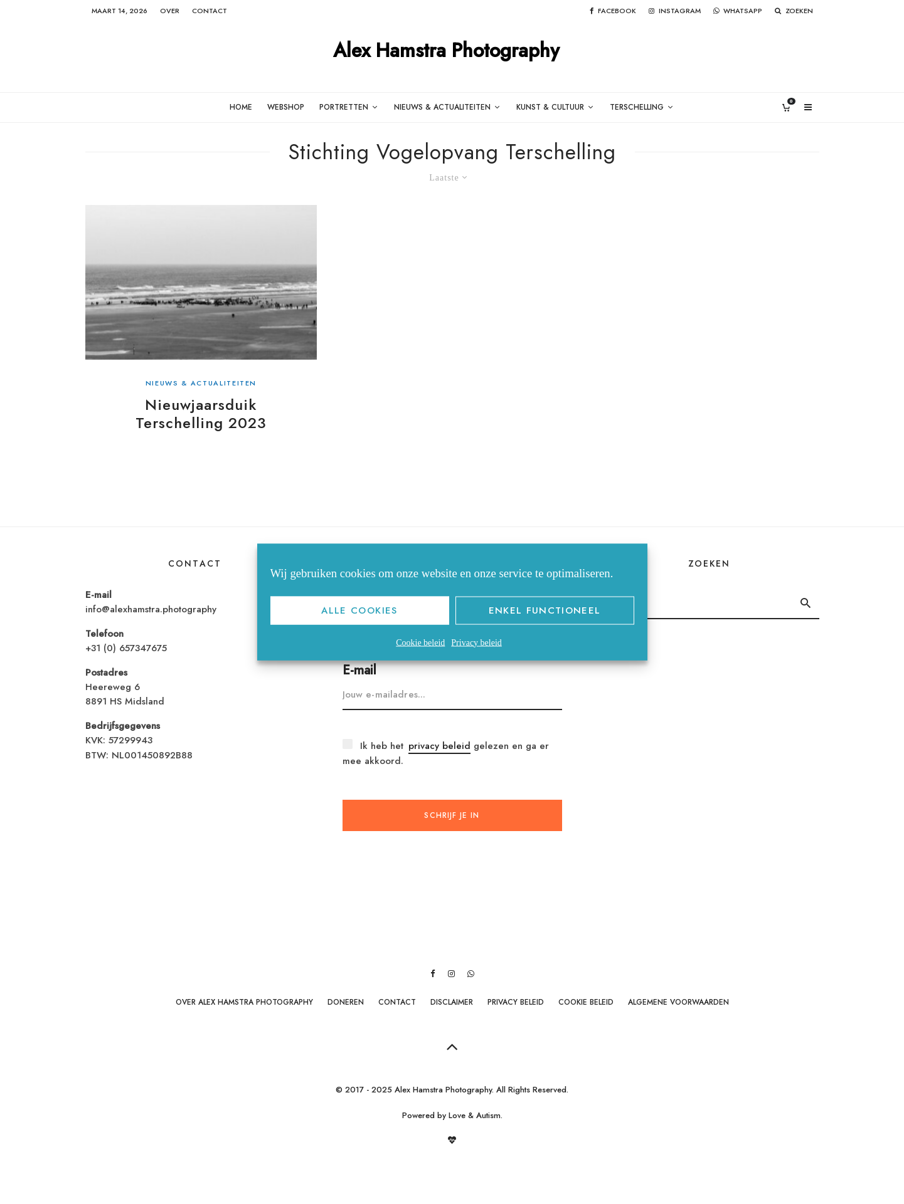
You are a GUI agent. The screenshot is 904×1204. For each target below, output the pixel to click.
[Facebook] (612, 11)
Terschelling (637, 107)
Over (169, 11)
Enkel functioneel (545, 610)
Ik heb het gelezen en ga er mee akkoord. (446, 753)
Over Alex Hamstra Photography (244, 1002)
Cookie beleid (420, 642)
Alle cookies (359, 610)
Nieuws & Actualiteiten (442, 107)
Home (241, 107)
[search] (805, 603)
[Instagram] (674, 11)
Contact (209, 11)
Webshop (285, 107)
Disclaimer (451, 1002)
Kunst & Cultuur (550, 107)
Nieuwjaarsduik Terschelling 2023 (201, 414)
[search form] (696, 603)
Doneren (345, 1002)
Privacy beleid (476, 642)
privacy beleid (439, 746)
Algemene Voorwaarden (678, 1002)
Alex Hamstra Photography (446, 51)
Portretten (343, 107)
